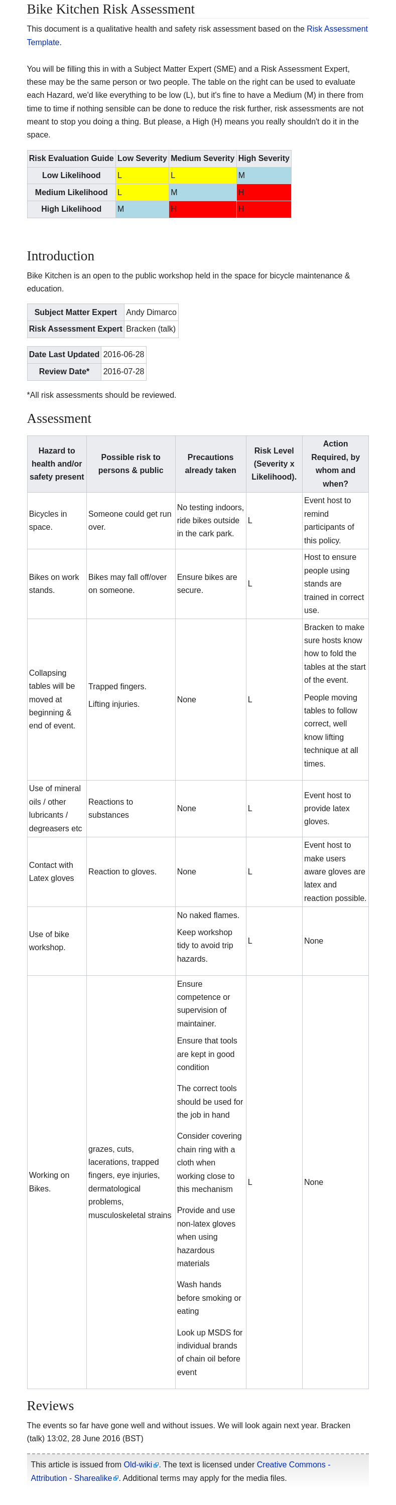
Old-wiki (138, 1464)
